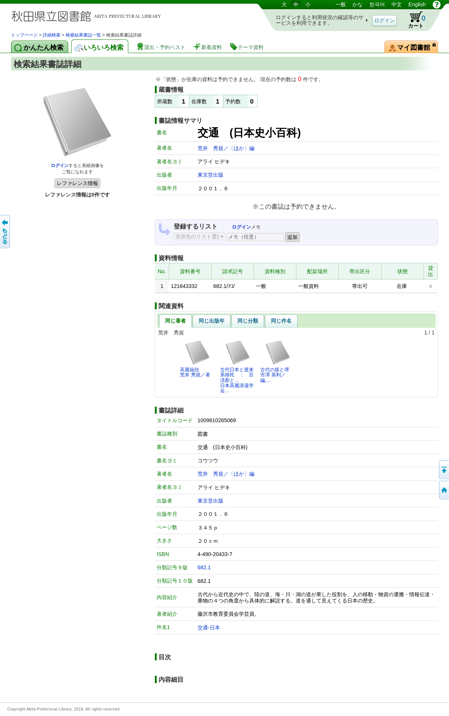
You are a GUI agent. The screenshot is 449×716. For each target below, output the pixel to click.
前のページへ (5, 231)
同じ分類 (247, 321)
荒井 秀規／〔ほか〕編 (226, 148)
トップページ (24, 35)
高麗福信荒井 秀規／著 (195, 359)
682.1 (204, 567)
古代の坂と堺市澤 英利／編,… (275, 361)
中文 (396, 4)
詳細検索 (51, 35)
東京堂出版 (210, 175)
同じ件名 (281, 321)
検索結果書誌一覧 (83, 35)
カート (413, 20)
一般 (340, 4)
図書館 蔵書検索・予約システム (88, 15)
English (417, 4)
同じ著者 (175, 321)
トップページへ (443, 490)
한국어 (377, 4)
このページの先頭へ (443, 469)
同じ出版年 (211, 321)
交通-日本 (209, 627)
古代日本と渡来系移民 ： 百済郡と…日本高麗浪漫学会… (237, 366)
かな (357, 4)
